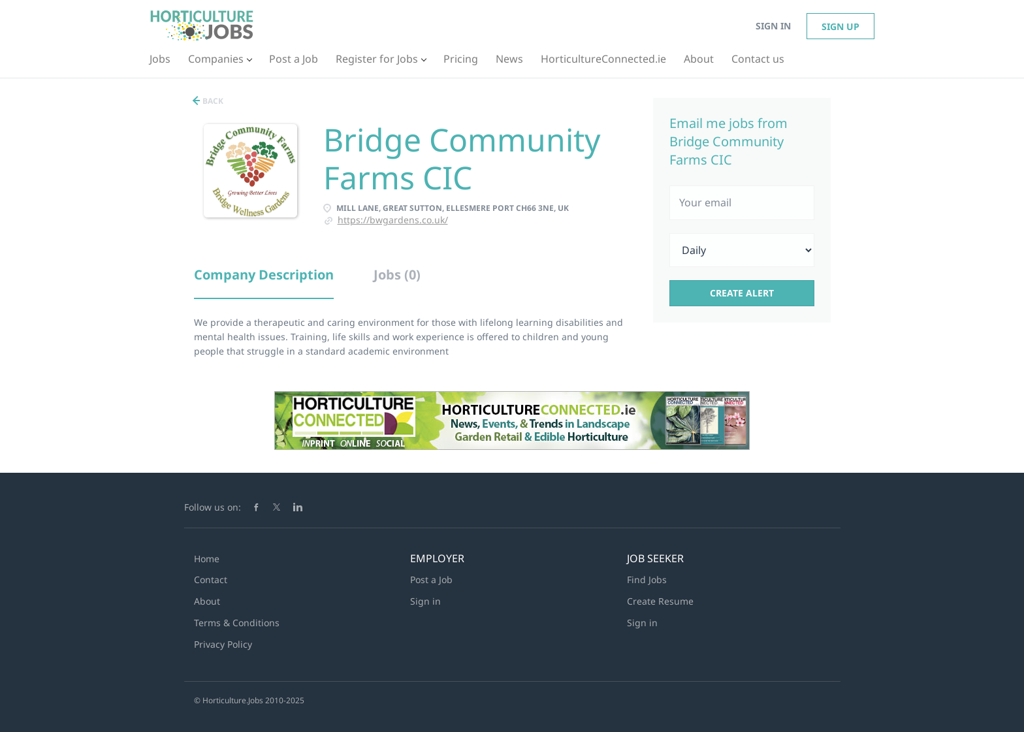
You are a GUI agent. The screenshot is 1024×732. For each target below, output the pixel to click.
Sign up (840, 26)
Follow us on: (212, 507)
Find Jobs (647, 579)
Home (206, 558)
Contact (210, 579)
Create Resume (660, 601)
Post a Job (431, 579)
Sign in (773, 26)
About (207, 601)
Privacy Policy (223, 644)
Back (211, 100)
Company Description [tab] (264, 274)
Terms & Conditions (237, 622)
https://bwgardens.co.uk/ (393, 220)
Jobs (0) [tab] (397, 274)
